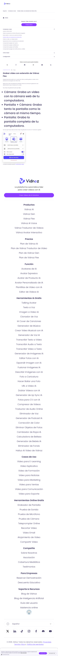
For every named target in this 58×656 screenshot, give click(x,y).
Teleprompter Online (29, 525)
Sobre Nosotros (29, 555)
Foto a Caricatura (29, 379)
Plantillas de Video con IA (29, 289)
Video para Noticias (29, 477)
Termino (17, 647)
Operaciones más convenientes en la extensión (13, 41)
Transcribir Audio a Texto (29, 346)
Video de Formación (29, 473)
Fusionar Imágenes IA (29, 369)
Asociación (29, 559)
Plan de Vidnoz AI (29, 246)
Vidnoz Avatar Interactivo (29, 235)
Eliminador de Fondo (29, 448)
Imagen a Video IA (29, 314)
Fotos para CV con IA (29, 402)
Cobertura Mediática (29, 564)
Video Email (29, 535)
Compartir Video (29, 544)
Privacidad (47, 644)
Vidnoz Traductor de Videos (29, 230)
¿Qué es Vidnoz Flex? (7, 31)
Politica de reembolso (35, 647)
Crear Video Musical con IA (29, 332)
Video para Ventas (29, 487)
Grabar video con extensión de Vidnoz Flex (27, 11)
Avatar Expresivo (29, 275)
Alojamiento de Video (29, 539)
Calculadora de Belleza (29, 439)
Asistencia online (29, 610)
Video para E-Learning (29, 463)
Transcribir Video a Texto (29, 351)
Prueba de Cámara (29, 521)
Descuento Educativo (29, 585)
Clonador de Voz (29, 319)
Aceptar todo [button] (43, 653)
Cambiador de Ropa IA (29, 434)
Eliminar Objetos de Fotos (29, 429)
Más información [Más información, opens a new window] (24, 652)
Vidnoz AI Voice (29, 225)
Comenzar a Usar (12, 11)
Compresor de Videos (29, 406)
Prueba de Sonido (29, 512)
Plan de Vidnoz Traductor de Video (29, 250)
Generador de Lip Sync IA (29, 397)
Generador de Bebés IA (29, 443)
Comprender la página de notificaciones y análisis (14, 49)
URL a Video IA (29, 388)
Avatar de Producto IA (29, 280)
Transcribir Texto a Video (29, 342)
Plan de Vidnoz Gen (29, 255)
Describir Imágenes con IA (29, 374)
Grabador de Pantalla (29, 507)
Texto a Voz (29, 309)
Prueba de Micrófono (29, 516)
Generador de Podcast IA (29, 420)
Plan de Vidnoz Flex (29, 260)
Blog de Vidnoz (29, 596)
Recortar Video (29, 530)
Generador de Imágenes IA (29, 356)
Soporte (5, 11)
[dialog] (29, 653)
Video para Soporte (29, 496)
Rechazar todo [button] (52, 653)
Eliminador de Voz (29, 416)
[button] (19, 654)
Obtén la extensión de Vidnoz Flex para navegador (14, 33)
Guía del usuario (29, 605)
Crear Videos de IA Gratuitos (29, 196)
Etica (23, 647)
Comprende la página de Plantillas (10, 47)
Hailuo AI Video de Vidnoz (29, 453)
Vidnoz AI (29, 211)
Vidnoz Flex (29, 221)
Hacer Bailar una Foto (29, 383)
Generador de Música (29, 328)
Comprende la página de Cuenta (10, 43)
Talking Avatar (29, 305)
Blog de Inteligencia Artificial (29, 600)
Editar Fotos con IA (29, 360)
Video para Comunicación (29, 491)
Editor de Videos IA (29, 294)
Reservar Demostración (29, 580)
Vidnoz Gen (29, 216)
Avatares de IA (29, 271)
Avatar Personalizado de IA (29, 285)
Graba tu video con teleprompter (10, 39)
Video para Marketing (29, 482)
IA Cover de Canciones (29, 323)
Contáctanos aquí (19, 164)
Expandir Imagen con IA (29, 365)
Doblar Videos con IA (29, 393)
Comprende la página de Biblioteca (11, 45)
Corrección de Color (29, 425)
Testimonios (29, 569)
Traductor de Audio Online (29, 411)
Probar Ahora (29, 24)
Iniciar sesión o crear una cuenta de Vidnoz (12, 35)
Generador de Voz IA (29, 337)
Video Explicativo (29, 468)
